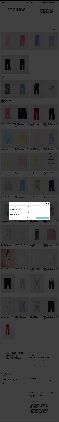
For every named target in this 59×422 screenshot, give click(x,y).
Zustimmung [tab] (16, 206)
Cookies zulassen (42, 217)
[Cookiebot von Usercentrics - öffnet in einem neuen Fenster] (45, 203)
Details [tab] (29, 206)
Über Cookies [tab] (43, 206)
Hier (39, 213)
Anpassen (29, 217)
